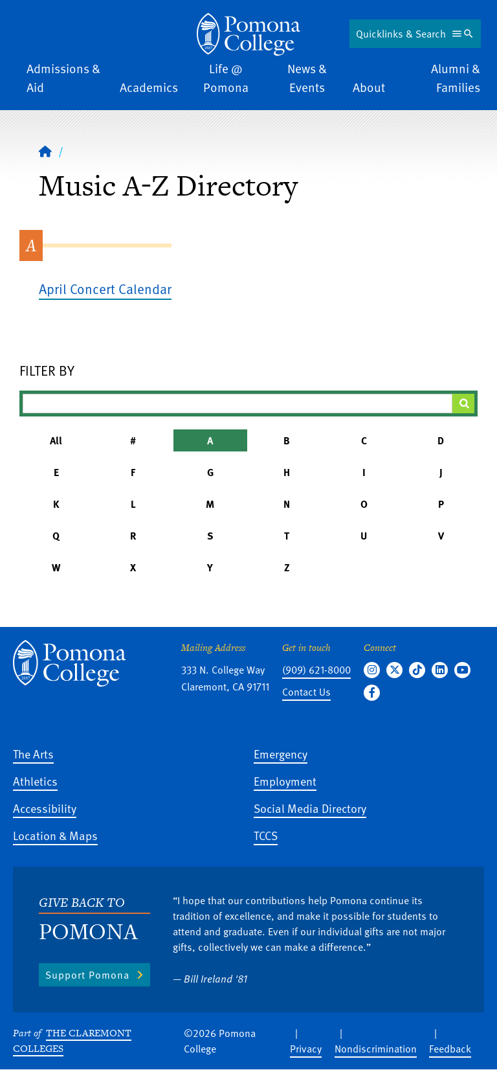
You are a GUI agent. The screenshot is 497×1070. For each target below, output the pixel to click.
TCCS (266, 835)
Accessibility (44, 808)
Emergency (280, 753)
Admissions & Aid (63, 78)
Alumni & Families (455, 78)
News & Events (307, 78)
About (369, 87)
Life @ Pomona (225, 78)
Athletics (35, 781)
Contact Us (306, 692)
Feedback (450, 1048)
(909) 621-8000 (316, 669)
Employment (285, 781)
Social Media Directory (310, 808)
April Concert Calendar (105, 289)
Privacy (306, 1048)
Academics (149, 87)
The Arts (33, 753)
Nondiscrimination (376, 1048)
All (56, 440)
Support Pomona (87, 975)
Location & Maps (55, 835)
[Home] (248, 34)
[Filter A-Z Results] (237, 403)
